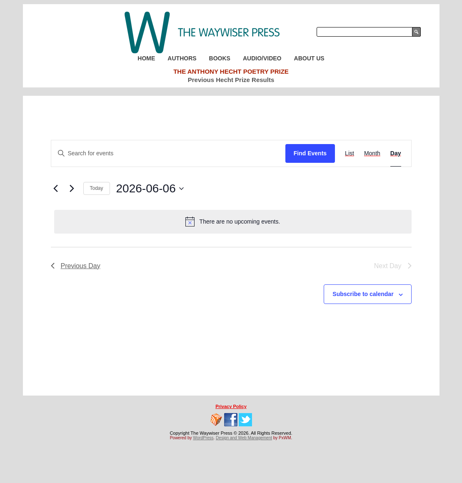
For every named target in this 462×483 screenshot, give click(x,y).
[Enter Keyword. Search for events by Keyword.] (168, 153)
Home (146, 58)
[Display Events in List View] (349, 153)
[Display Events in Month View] (372, 153)
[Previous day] (56, 189)
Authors (181, 58)
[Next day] (72, 189)
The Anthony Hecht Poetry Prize (231, 71)
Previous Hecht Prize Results (231, 79)
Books (219, 58)
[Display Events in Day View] (395, 153)
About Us (309, 58)
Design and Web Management (244, 438)
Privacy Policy (231, 406)
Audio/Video (262, 58)
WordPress (203, 438)
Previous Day (75, 265)
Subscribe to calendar (362, 294)
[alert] (233, 221)
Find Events (310, 153)
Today (96, 188)
